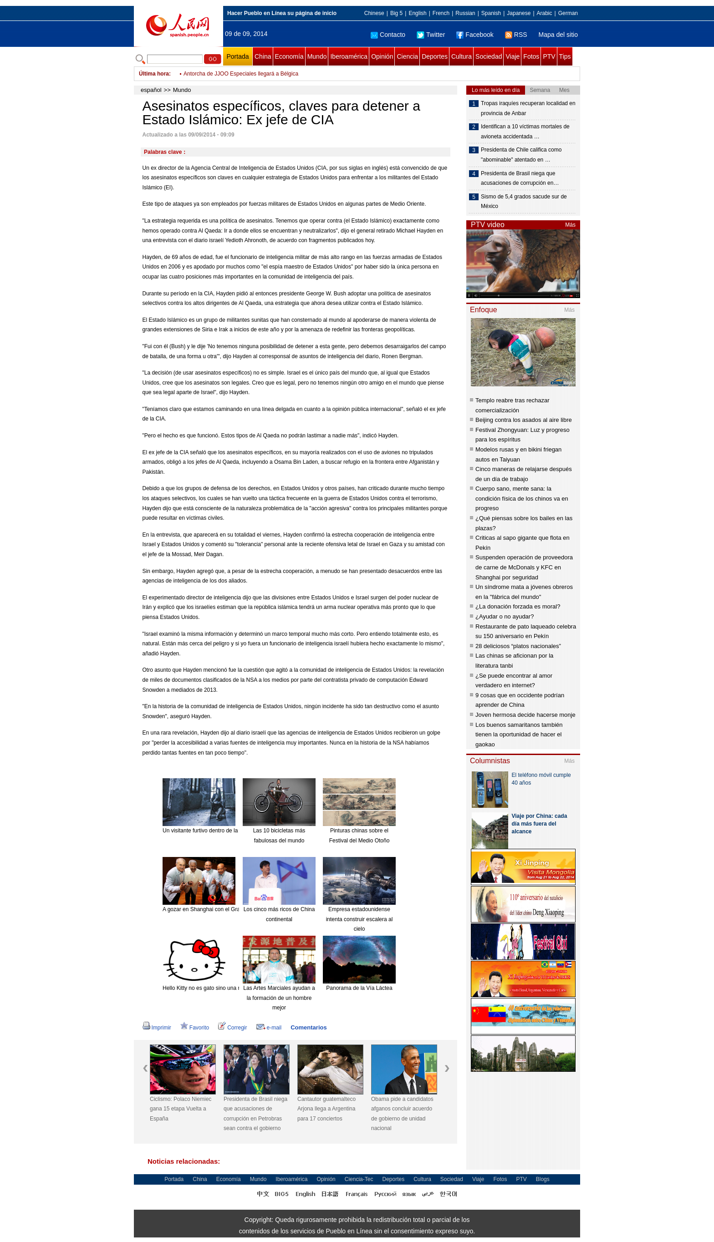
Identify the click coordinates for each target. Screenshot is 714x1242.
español (151, 89)
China (263, 56)
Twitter (431, 34)
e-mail (269, 1027)
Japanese (518, 13)
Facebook (474, 34)
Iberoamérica (348, 56)
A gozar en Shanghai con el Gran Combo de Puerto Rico (231, 909)
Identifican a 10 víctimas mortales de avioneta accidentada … (525, 131)
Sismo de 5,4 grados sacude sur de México (524, 201)
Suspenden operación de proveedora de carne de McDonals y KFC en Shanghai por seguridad (524, 567)
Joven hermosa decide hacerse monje (525, 714)
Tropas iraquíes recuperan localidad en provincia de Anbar (528, 108)
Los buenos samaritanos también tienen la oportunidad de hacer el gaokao (519, 734)
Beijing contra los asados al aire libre (523, 419)
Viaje (512, 56)
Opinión (382, 56)
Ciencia (407, 56)
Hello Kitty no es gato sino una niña (205, 988)
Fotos (531, 56)
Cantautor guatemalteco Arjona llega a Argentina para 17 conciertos (326, 1109)
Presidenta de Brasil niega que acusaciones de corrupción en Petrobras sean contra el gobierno (255, 1114)
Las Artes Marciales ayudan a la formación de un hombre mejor (279, 998)
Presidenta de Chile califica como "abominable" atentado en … (521, 155)
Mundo (317, 56)
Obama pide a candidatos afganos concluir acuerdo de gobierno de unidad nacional (402, 1114)
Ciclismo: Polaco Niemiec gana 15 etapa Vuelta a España (180, 1109)
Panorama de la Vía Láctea (359, 988)
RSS (516, 34)
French (441, 13)
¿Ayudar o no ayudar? (504, 616)
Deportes (435, 56)
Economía (289, 56)
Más (570, 225)
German (568, 13)
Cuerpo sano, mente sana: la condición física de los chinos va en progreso (521, 498)
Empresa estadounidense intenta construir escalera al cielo (359, 919)
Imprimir (157, 1027)
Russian (465, 13)
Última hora (154, 74)
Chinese (374, 13)
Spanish (491, 13)
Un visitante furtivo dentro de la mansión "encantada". (227, 830)
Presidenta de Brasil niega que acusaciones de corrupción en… (520, 178)
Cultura (461, 56)
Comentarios (308, 1027)
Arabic (544, 13)
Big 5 (396, 13)
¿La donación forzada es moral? (517, 606)
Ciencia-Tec (359, 1179)
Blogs (543, 1179)
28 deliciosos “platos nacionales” (518, 646)
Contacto (388, 34)
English (417, 13)
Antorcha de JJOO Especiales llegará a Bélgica (241, 74)
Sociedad (488, 56)
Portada (237, 56)
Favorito (194, 1027)
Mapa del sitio (558, 34)
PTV (549, 56)
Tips (565, 56)
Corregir (232, 1027)
